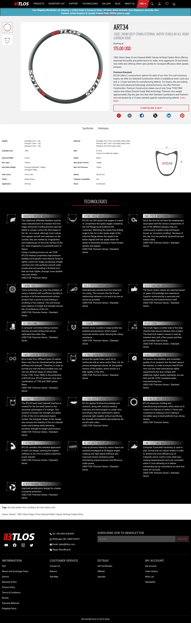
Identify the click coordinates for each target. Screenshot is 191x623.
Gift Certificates (104, 566)
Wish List (149, 576)
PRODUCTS (39, 3)
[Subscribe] (182, 539)
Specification (87, 128)
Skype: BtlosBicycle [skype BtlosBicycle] (60, 549)
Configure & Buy (151, 108)
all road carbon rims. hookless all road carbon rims (31, 507)
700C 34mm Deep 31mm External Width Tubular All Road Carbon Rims (50, 514)
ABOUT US (130, 3)
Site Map (54, 576)
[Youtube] (6, 545)
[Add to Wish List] (119, 115)
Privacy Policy (8, 587)
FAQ (4, 566)
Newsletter (150, 582)
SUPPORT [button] (73, 3)
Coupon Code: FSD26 (106, 14)
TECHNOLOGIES (90, 3)
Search (12, 514)
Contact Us (55, 566)
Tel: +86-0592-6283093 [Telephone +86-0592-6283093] (62, 533)
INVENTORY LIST (57, 3)
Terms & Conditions (11, 592)
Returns (53, 571)
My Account (151, 566)
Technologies (103, 128)
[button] (142, 4)
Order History (151, 571)
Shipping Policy (9, 608)
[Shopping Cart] (174, 4)
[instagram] (23, 545)
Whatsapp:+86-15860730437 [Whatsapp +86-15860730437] (65, 539)
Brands (5, 598)
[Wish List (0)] (166, 3)
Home (5, 514)
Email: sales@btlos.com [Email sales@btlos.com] (62, 544)
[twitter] (31, 545)
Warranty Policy (9, 582)
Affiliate (101, 571)
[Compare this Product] (129, 115)
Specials (101, 576)
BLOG (117, 3)
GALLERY (106, 3)
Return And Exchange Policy (15, 571)
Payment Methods (10, 603)
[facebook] (14, 545)
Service (5, 576)
